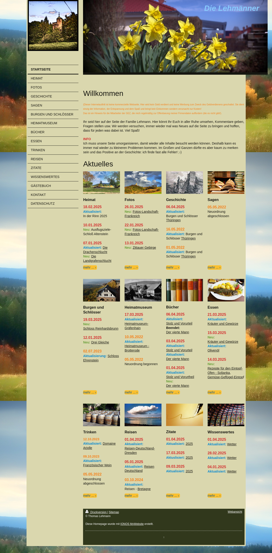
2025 (189, 444)
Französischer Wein (97, 465)
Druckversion (96, 512)
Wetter (232, 444)
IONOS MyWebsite (132, 524)
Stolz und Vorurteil (179, 323)
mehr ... (88, 267)
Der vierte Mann (177, 332)
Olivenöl (213, 350)
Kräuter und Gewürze (223, 323)
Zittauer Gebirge (144, 247)
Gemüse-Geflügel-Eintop (225, 377)
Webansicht (235, 511)
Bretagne (144, 489)
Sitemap (114, 512)
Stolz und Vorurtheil (180, 377)
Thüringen (173, 220)
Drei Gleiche (100, 342)
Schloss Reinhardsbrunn (100, 328)
